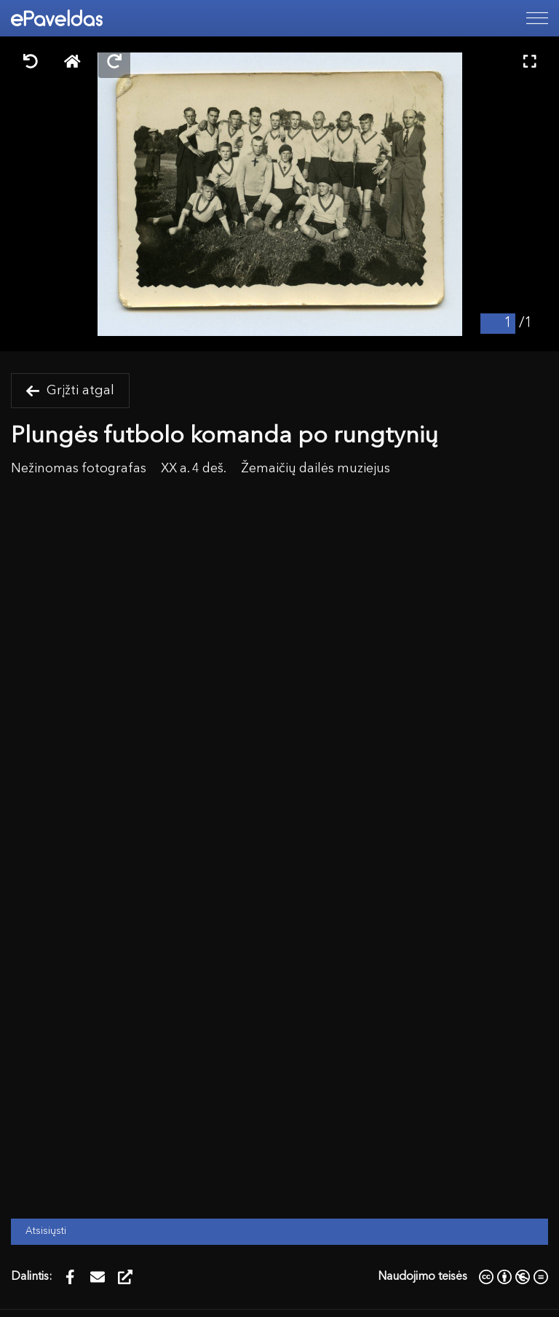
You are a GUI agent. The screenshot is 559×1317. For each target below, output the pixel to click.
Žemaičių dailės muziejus (315, 469)
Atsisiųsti (45, 1231)
